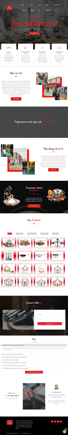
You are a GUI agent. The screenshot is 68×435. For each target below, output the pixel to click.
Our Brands (32, 7)
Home (16, 4)
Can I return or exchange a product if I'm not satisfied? (14, 362)
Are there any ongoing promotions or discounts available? (15, 368)
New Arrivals (24, 7)
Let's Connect (34, 33)
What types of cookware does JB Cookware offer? (14, 345)
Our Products (48, 7)
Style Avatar (30, 433)
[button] (53, 169)
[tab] (34, 345)
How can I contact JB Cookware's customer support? (14, 365)
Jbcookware (19, 433)
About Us (40, 7)
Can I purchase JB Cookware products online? (13, 354)
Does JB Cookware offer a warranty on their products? (14, 357)
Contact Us (57, 7)
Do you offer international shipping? (11, 359)
